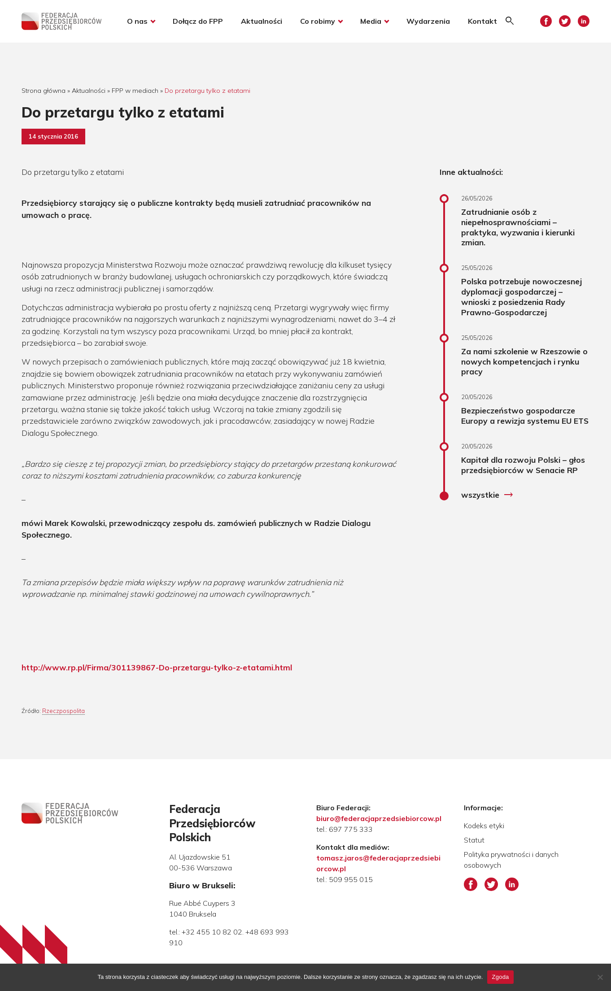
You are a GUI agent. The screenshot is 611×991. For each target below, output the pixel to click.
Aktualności (261, 21)
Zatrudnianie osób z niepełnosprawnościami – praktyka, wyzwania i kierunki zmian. (518, 227)
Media (370, 21)
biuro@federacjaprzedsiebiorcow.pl (378, 818)
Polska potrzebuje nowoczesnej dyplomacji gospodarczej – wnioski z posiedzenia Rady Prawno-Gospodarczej (521, 296)
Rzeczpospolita (63, 710)
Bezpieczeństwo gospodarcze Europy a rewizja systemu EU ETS (525, 415)
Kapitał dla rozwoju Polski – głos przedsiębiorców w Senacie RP (523, 465)
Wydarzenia (428, 21)
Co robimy (317, 21)
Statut (474, 839)
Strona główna (43, 91)
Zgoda (500, 977)
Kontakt (482, 21)
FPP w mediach (135, 91)
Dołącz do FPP (198, 21)
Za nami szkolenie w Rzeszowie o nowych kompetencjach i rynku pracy (524, 361)
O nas (137, 21)
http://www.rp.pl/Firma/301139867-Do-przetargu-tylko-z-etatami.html (157, 667)
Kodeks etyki (484, 825)
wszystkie (487, 495)
